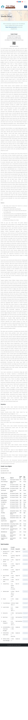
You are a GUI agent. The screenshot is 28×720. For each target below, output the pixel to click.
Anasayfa (2, 14)
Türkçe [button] (24, 1)
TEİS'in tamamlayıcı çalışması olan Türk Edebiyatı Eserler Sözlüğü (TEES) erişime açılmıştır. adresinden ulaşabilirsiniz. (14, 26)
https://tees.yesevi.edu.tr (11, 27)
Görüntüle (25, 551)
